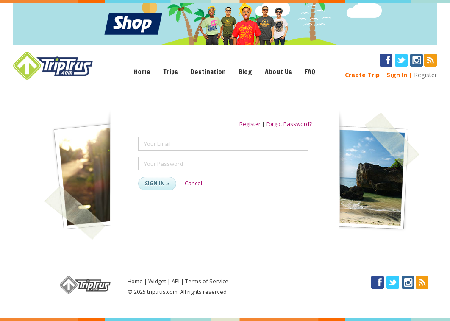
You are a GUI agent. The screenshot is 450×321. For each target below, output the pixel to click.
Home (142, 71)
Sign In (396, 75)
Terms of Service (206, 281)
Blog (245, 71)
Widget (157, 281)
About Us (278, 71)
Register (425, 75)
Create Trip (362, 75)
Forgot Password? (289, 124)
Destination (208, 71)
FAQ (310, 71)
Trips (170, 71)
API (176, 281)
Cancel (193, 183)
